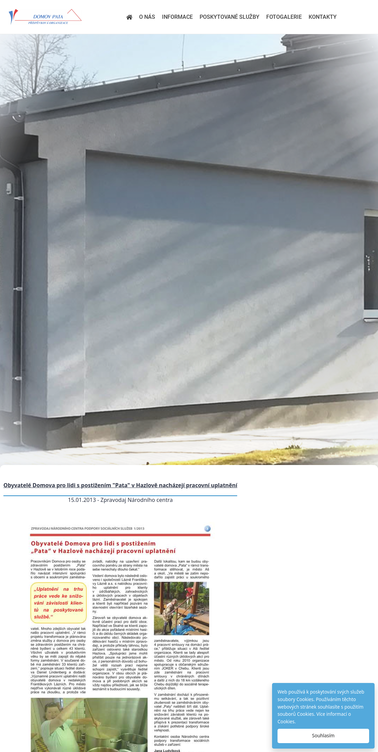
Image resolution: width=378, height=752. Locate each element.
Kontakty (323, 17)
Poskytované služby (229, 17)
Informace (177, 17)
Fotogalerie (284, 17)
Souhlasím (323, 736)
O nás (147, 17)
